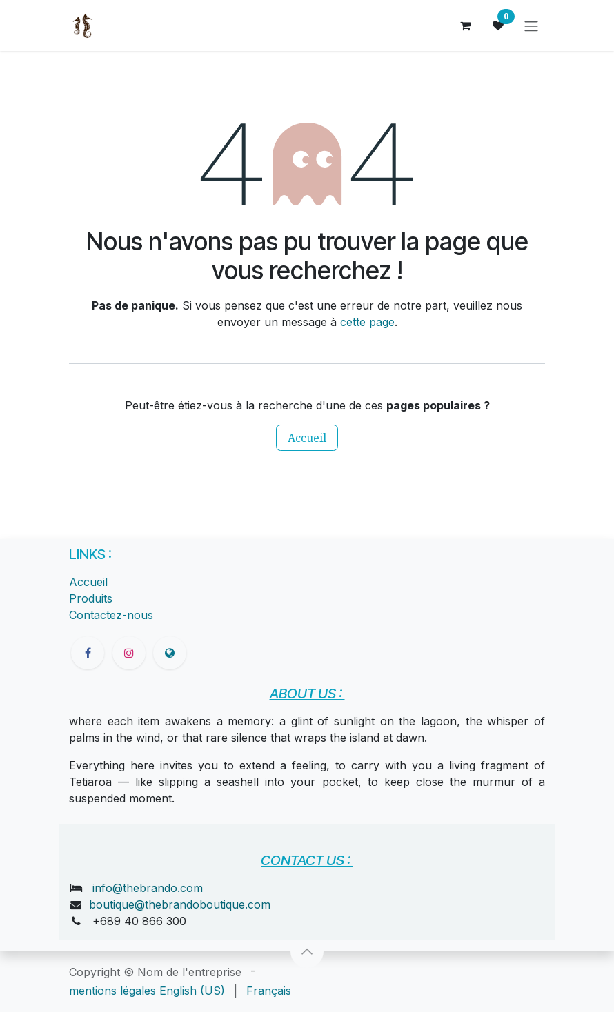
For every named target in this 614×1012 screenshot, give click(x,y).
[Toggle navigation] (531, 25)
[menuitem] (192, 990)
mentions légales (112, 991)
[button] (307, 951)
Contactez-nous (111, 615)
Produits (90, 598)
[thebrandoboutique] (169, 652)
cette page (367, 322)
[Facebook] (87, 652)
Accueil (307, 437)
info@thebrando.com (147, 888)
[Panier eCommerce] (465, 25)
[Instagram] (129, 652)
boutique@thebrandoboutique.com (179, 904)
